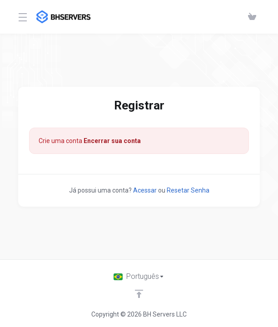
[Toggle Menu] (22, 17)
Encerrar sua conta (112, 140)
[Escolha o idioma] (139, 276)
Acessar (145, 190)
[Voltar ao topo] (139, 294)
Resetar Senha (188, 190)
